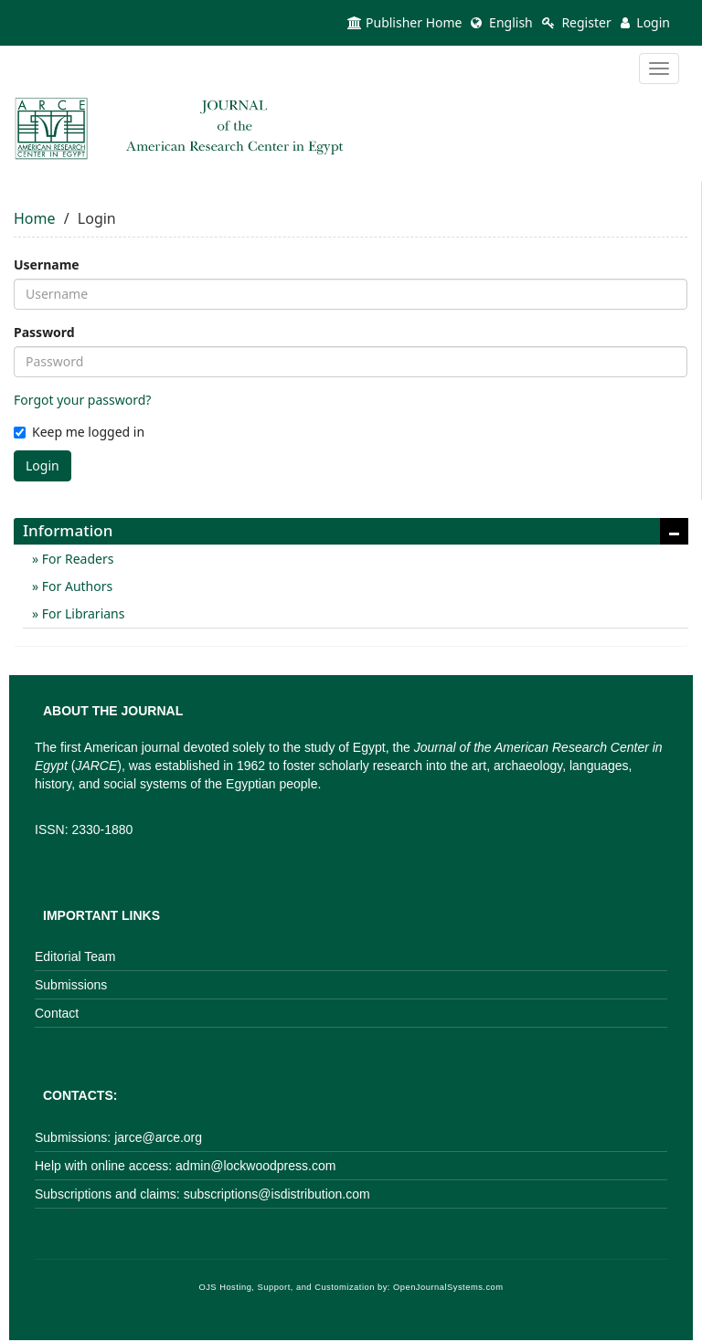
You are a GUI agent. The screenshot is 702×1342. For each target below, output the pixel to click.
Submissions (71, 984)
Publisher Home (404, 22)
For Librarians (81, 613)
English (501, 22)
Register (577, 22)
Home (35, 218)
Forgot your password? (82, 399)
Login (645, 22)
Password (44, 332)
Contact (57, 1013)
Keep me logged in (79, 431)
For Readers (75, 558)
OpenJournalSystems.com (448, 1287)
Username (47, 264)
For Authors (75, 586)
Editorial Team (75, 956)
